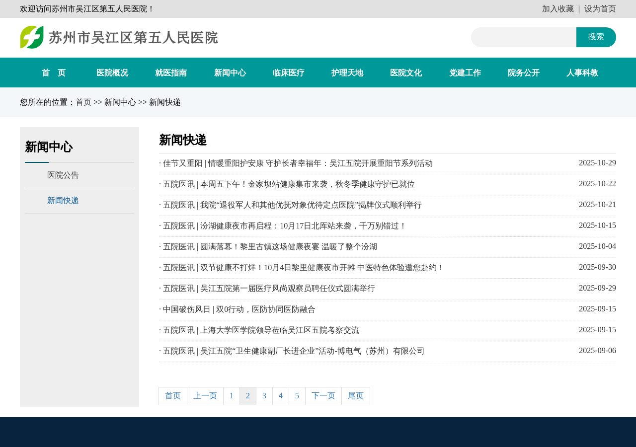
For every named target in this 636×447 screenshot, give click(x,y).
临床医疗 (289, 73)
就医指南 (171, 73)
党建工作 (465, 73)
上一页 (205, 395)
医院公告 (63, 175)
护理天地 (347, 73)
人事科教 (582, 73)
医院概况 (112, 73)
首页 (83, 102)
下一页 (323, 395)
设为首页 (600, 8)
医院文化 (406, 73)
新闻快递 (63, 200)
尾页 (356, 395)
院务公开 (524, 73)
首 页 (54, 73)
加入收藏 (558, 8)
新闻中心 (230, 73)
